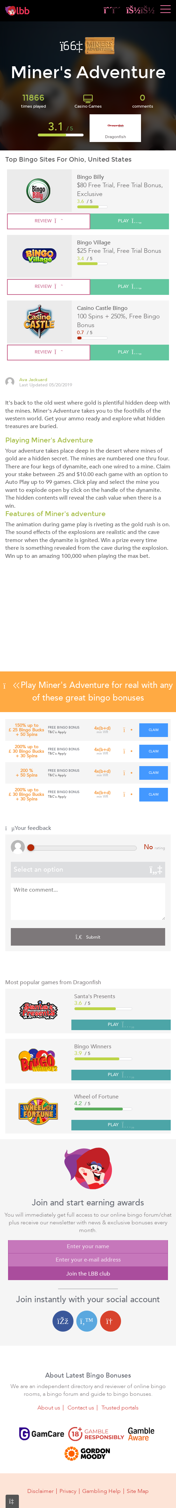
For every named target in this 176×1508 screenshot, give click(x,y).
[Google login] (110, 1321)
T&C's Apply (57, 732)
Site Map (138, 1491)
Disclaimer (40, 1491)
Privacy (67, 1491)
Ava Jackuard (33, 380)
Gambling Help (101, 1491)
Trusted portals (120, 1408)
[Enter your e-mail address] (88, 1260)
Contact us (81, 1408)
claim (154, 730)
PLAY (121, 1025)
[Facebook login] (62, 1321)
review (49, 221)
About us (48, 1408)
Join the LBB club (88, 1274)
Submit (88, 937)
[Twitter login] (86, 1321)
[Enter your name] (88, 1246)
